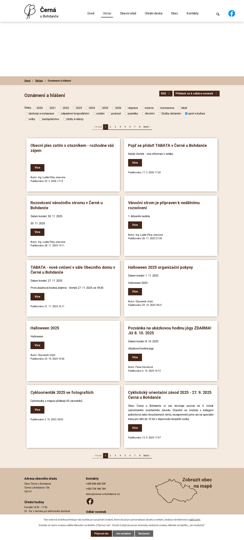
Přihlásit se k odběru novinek (197, 93)
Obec (174, 13)
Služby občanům (171, 113)
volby (32, 119)
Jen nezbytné (123, 533)
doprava (133, 108)
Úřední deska (153, 13)
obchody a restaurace (41, 113)
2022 (66, 108)
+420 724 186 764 (96, 488)
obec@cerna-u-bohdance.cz (103, 494)
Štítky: (28, 107)
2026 (118, 108)
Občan (107, 13)
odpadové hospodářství (75, 113)
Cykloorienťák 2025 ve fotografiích (62, 392)
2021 (53, 108)
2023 (79, 108)
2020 (40, 108)
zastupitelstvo (50, 119)
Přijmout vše (101, 533)
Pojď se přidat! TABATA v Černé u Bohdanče (167, 145)
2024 (92, 108)
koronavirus (167, 108)
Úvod (90, 13)
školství (150, 113)
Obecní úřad (128, 13)
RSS (166, 93)
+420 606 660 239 (96, 483)
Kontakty (193, 13)
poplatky (133, 113)
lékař (184, 108)
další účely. (195, 519)
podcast (116, 113)
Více (37, 167)
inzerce (149, 108)
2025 (105, 108)
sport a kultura (196, 113)
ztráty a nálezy (75, 119)
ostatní (100, 113)
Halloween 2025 (44, 328)
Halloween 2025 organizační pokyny (160, 267)
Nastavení (144, 533)
